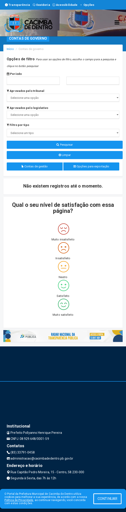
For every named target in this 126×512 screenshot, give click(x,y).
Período (14, 74)
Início (10, 49)
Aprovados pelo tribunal (26, 91)
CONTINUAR (107, 499)
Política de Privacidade (18, 500)
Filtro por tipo (18, 125)
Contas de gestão (35, 166)
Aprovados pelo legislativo (27, 108)
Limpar (65, 155)
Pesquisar (64, 144)
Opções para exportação (91, 166)
